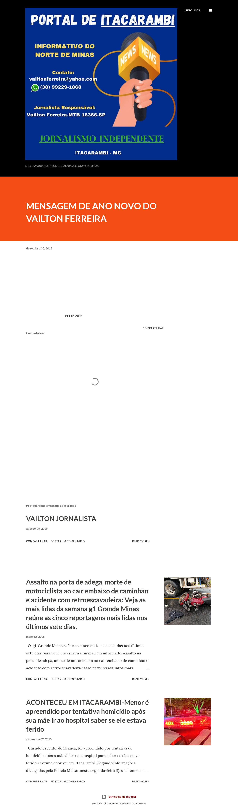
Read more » (140, 541)
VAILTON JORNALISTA (61, 518)
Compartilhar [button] (153, 328)
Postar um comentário (68, 541)
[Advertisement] (89, 457)
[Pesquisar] (193, 10)
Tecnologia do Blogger (119, 796)
